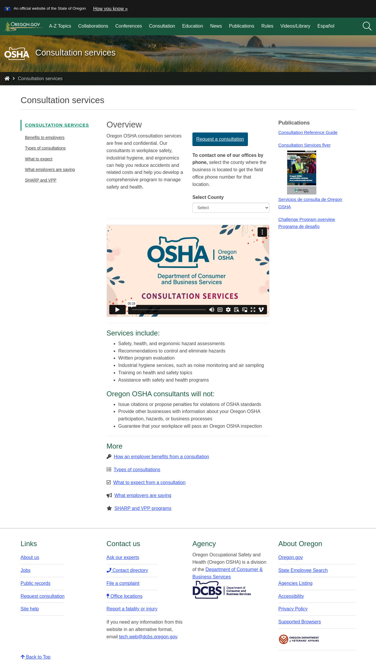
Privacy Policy (293, 608)
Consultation (162, 26)
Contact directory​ (127, 570)
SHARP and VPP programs (142, 508)
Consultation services (57, 125)
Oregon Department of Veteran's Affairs (299, 639)
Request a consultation (220, 139)
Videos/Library (295, 26)
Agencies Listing (295, 583)
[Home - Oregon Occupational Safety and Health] (7, 78)
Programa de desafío (298, 226)
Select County (208, 197)
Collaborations (93, 26)
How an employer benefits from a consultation (161, 456)
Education (192, 26)
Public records (35, 583)
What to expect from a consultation (149, 482)
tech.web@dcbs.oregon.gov (148, 636)
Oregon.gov (290, 557)
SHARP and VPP (40, 180)
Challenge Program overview (306, 219)
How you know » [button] (110, 8)
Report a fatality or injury (132, 608)
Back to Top (36, 656)
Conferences (128, 26)
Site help (30, 608)
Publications (241, 26)
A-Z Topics (60, 26)
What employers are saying (50, 169)
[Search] (367, 26)
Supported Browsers (299, 621)
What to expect (38, 159)
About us (30, 557)
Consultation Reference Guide (307, 132)
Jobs (26, 570)
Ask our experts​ (123, 557)
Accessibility (291, 596)
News (216, 26)
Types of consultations (45, 148)
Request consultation (42, 596)
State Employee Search (303, 570)
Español (326, 26)
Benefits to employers (45, 137)
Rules (267, 26)
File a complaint (123, 583)
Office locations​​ (125, 596)
